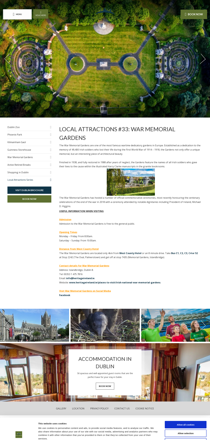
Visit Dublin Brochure (29, 190)
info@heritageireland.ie (80, 278)
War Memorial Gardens (20, 157)
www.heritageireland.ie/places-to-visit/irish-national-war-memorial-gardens (114, 282)
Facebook (64, 295)
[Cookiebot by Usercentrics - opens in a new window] (19, 434)
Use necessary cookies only (185, 421)
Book (194, 14)
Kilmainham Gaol (16, 142)
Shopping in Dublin (18, 172)
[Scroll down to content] (102, 109)
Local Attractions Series (20, 179)
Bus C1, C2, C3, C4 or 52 (184, 253)
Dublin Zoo (13, 127)
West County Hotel (130, 253)
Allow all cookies (186, 404)
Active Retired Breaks (19, 164)
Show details (153, 434)
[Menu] (17, 14)
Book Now (29, 198)
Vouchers (40, 14)
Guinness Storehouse (19, 149)
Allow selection (186, 413)
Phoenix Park (14, 134)
